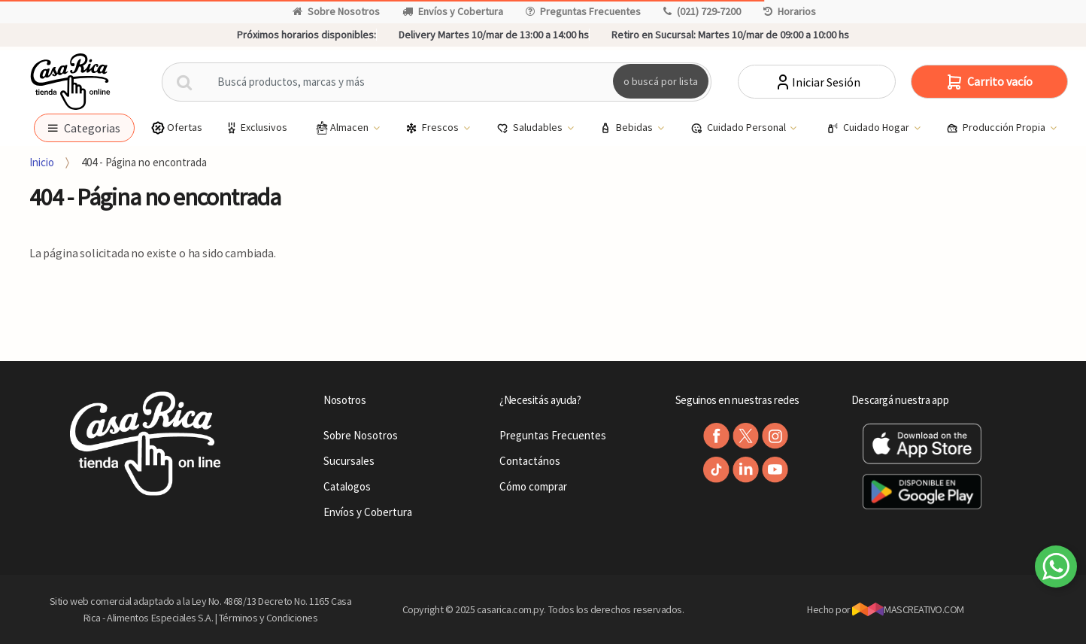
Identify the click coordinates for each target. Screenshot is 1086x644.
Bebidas (627, 128)
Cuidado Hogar (869, 128)
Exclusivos (255, 127)
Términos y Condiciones (268, 617)
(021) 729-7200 (702, 11)
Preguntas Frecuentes (583, 11)
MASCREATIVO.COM (908, 609)
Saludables (530, 128)
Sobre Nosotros (336, 11)
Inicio (41, 162)
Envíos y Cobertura (452, 11)
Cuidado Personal (739, 128)
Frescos (433, 128)
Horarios (789, 11)
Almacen (342, 128)
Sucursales (349, 461)
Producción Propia (997, 128)
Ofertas (176, 127)
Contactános (529, 461)
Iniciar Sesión (817, 82)
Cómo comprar (533, 486)
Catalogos (347, 486)
